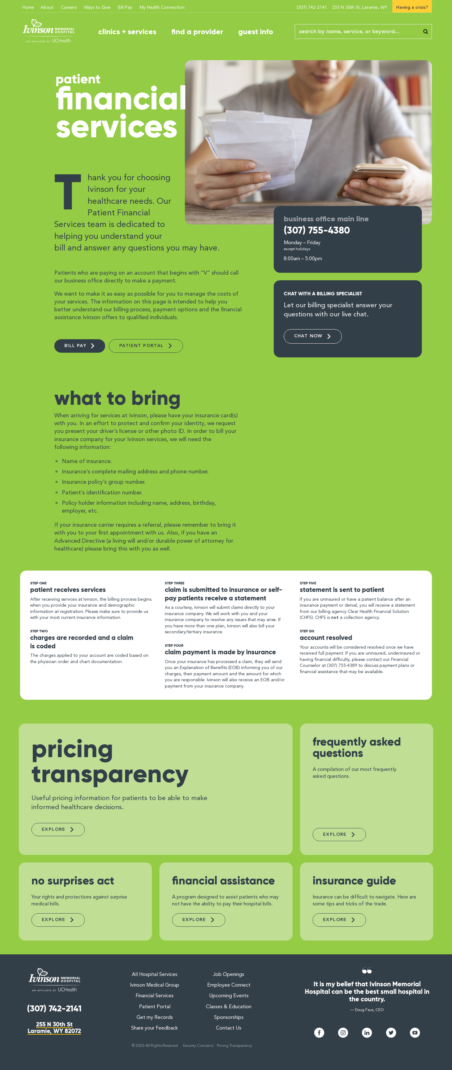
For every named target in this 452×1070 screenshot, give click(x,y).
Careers (69, 7)
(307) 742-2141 (312, 7)
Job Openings (229, 974)
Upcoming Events (229, 996)
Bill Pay (125, 7)
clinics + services (127, 31)
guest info (255, 31)
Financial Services (155, 996)
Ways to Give (97, 7)
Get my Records (155, 1017)
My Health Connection (162, 7)
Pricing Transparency (234, 1046)
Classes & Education (228, 1006)
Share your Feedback (154, 1028)
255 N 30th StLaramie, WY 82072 (54, 1028)
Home (28, 7)
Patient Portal (154, 1006)
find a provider (197, 31)
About (46, 7)
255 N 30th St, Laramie (359, 7)
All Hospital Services (154, 974)
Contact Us (228, 1028)
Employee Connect (228, 985)
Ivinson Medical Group (154, 985)
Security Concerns (198, 1046)
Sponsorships (229, 1017)
